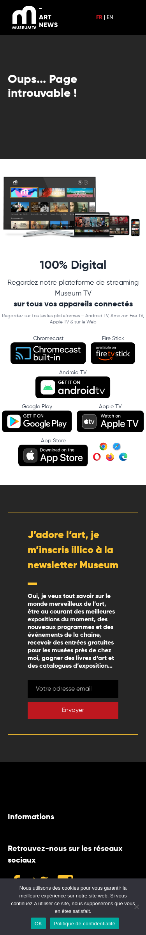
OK (38, 923)
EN (110, 17)
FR (99, 17)
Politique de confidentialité (84, 923)
